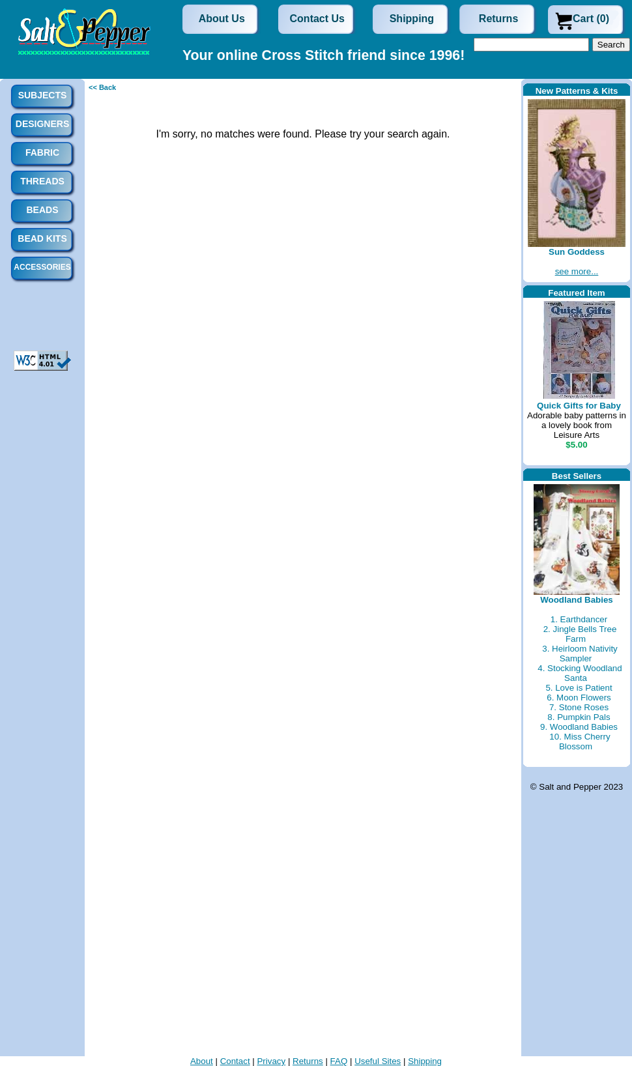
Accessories (42, 267)
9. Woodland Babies (579, 727)
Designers (42, 124)
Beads (42, 210)
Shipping (412, 18)
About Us (222, 18)
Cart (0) (591, 18)
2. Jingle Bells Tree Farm (580, 634)
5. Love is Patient (578, 688)
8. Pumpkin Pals (578, 717)
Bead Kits (42, 238)
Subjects (42, 95)
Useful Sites (377, 1061)
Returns (498, 18)
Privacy (271, 1061)
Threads (42, 181)
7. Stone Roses (579, 707)
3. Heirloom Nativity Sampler (580, 653)
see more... (577, 271)
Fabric (42, 152)
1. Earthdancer (579, 619)
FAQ (339, 1061)
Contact (235, 1061)
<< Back (102, 87)
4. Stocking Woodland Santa (580, 673)
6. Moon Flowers (579, 697)
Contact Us (317, 18)
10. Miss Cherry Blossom (579, 741)
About (201, 1061)
